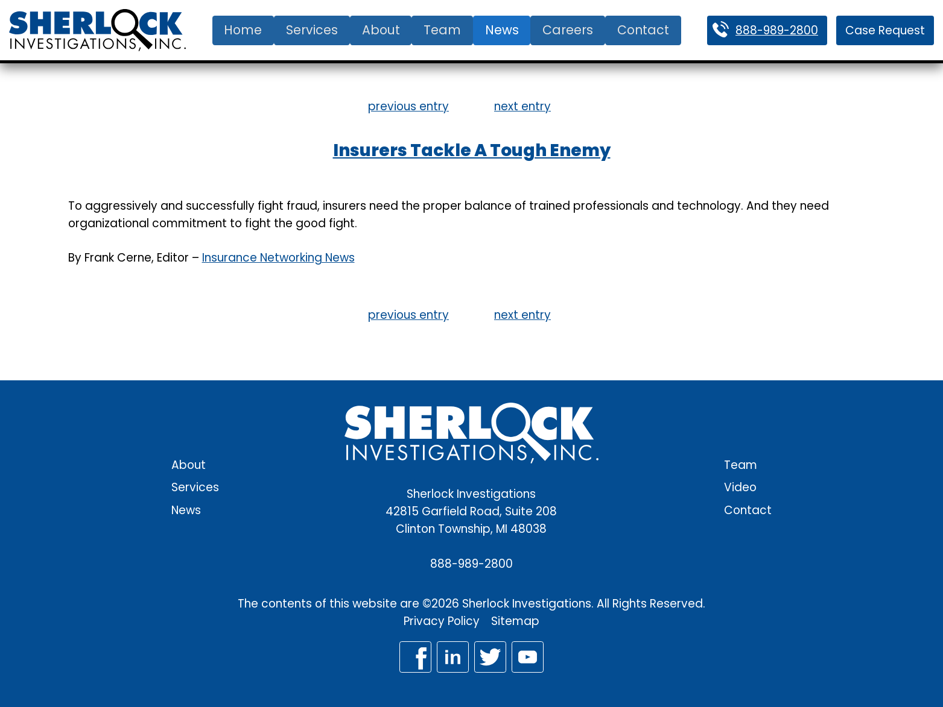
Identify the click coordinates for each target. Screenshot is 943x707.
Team (442, 30)
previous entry (408, 106)
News (502, 30)
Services (312, 30)
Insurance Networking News (278, 258)
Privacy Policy (442, 621)
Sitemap (515, 621)
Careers (567, 30)
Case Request (885, 30)
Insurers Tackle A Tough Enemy (472, 150)
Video (740, 487)
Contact (643, 30)
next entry (522, 106)
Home (243, 30)
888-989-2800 (776, 30)
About (381, 30)
